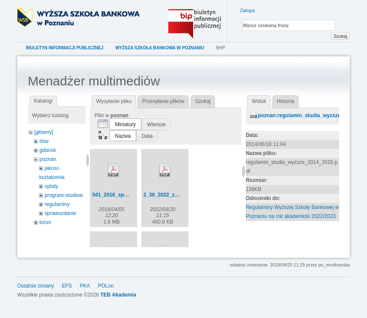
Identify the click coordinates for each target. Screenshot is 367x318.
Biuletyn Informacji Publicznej (65, 47)
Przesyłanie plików (163, 101)
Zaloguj (247, 10)
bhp (220, 47)
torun (45, 222)
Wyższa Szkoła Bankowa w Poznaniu (159, 47)
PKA (85, 290)
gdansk (47, 150)
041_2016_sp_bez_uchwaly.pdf (129, 195)
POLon (105, 290)
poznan (47, 159)
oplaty (51, 186)
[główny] (43, 132)
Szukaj (340, 36)
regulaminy (57, 204)
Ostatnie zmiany (35, 290)
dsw (43, 141)
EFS (67, 290)
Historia (285, 101)
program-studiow (64, 195)
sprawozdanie (60, 213)
